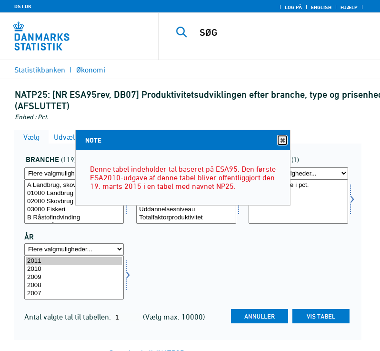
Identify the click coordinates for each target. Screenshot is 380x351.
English (321, 7)
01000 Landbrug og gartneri (74, 193)
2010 (74, 269)
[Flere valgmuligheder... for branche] (74, 173)
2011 (74, 261)
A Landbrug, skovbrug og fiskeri (74, 185)
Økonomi (90, 69)
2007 (74, 293)
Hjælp (349, 7)
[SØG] (283, 32)
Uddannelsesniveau (186, 210)
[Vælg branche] (74, 201)
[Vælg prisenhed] (298, 201)
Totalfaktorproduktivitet (186, 218)
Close (282, 140)
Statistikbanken (39, 69)
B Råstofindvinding (74, 218)
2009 (74, 277)
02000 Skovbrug (74, 201)
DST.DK (22, 6)
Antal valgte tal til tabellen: (68, 316)
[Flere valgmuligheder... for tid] (74, 249)
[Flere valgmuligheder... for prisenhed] (298, 173)
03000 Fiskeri (74, 210)
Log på (293, 7)
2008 (74, 285)
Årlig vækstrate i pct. (298, 185)
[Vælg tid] (74, 277)
